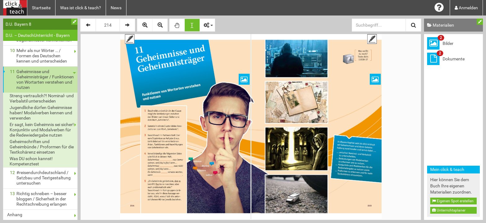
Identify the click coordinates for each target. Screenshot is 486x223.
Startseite (41, 7)
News (116, 7)
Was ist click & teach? (80, 7)
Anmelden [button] (466, 7)
